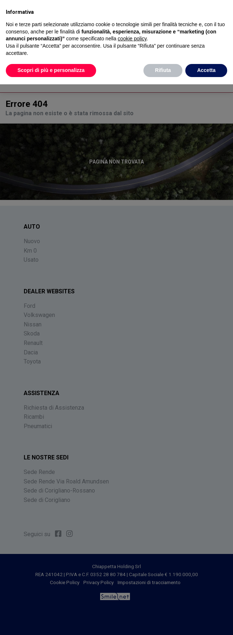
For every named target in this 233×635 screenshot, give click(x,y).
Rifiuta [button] (163, 70)
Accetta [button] (206, 70)
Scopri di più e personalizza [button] (50, 70)
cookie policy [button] (132, 38)
